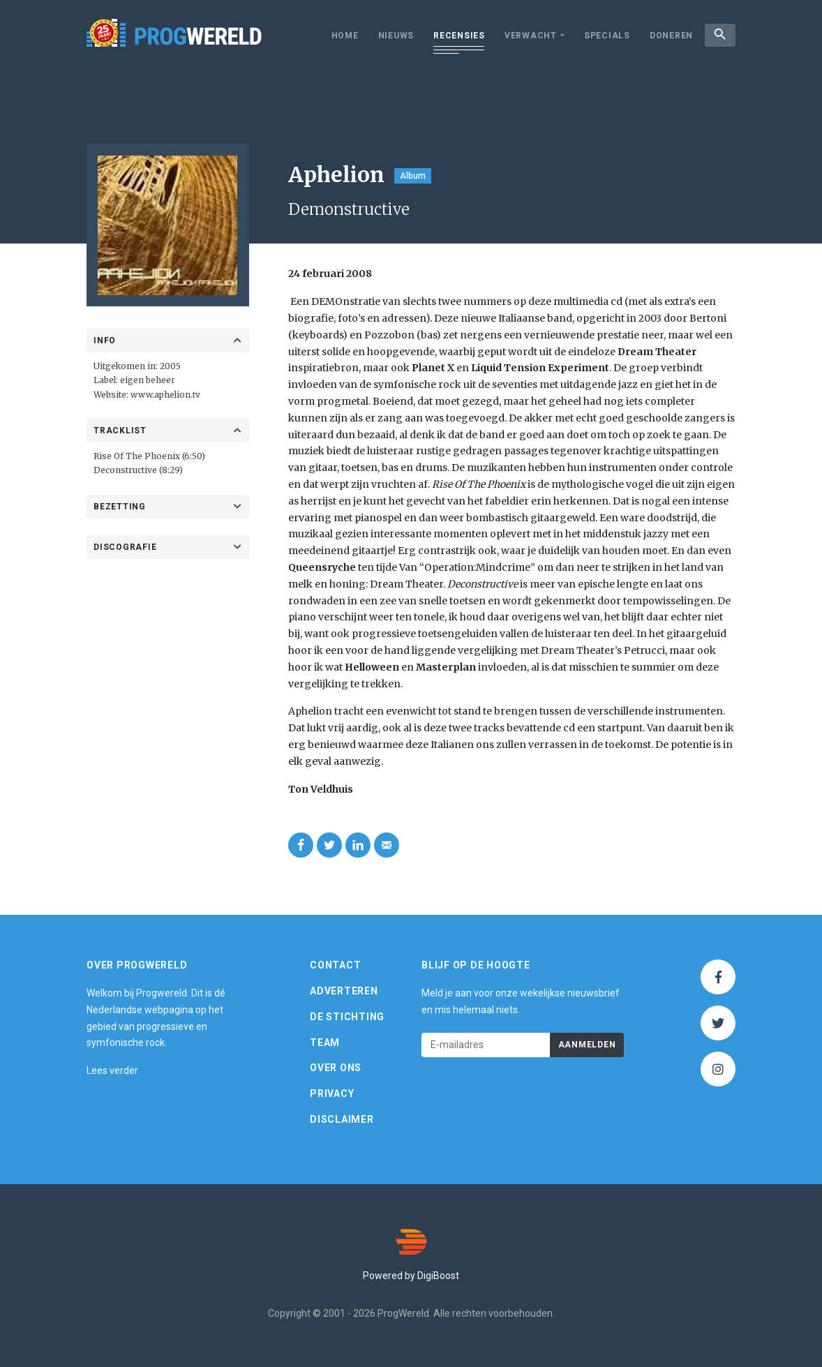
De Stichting (347, 1016)
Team (325, 1042)
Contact (335, 965)
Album (413, 176)
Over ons (335, 1067)
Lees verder (112, 1070)
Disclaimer (342, 1119)
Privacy (332, 1093)
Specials (601, 35)
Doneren (665, 35)
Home (338, 35)
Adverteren (344, 990)
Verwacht (524, 35)
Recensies (453, 35)
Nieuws (390, 35)
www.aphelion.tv (165, 394)
